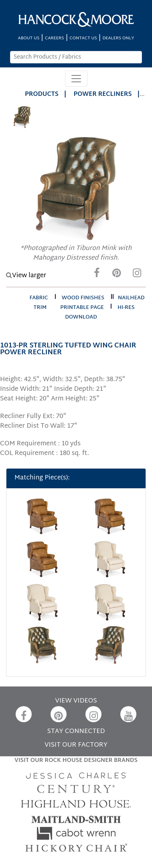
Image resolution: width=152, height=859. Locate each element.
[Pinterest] (116, 275)
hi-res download (99, 312)
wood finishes (83, 298)
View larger (26, 276)
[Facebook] (96, 275)
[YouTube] (128, 714)
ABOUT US (29, 38)
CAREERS (54, 38)
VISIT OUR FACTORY (76, 745)
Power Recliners (103, 94)
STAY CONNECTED (76, 731)
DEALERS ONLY (118, 38)
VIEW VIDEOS (76, 701)
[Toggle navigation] (76, 79)
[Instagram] (137, 275)
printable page (82, 308)
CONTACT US (83, 38)
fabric (38, 298)
